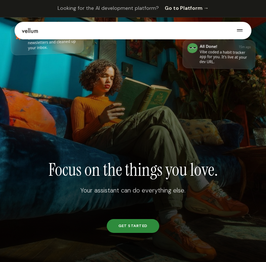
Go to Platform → (187, 8)
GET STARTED (133, 225)
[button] (133, 30)
